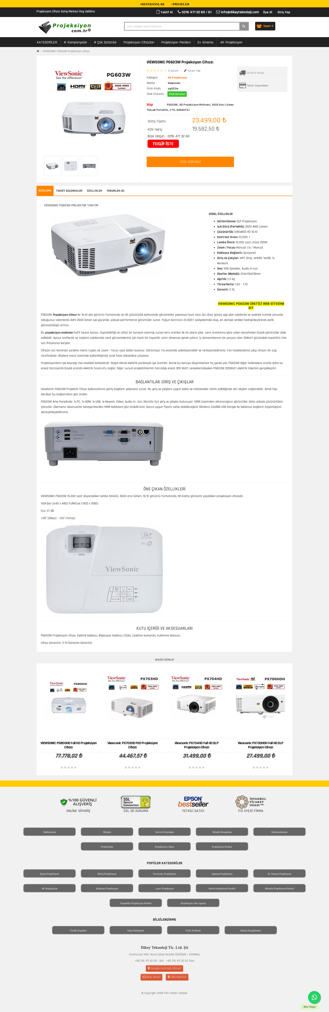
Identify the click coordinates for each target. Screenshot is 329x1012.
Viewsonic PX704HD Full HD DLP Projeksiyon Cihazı (196, 745)
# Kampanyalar (75, 42)
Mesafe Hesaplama (222, 832)
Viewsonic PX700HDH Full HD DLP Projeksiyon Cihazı (260, 745)
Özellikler (94, 191)
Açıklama (45, 190)
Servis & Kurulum (164, 832)
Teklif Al (165, 12)
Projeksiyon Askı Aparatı (193, 903)
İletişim (107, 832)
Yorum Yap (192, 71)
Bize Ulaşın (151, 977)
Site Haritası (177, 977)
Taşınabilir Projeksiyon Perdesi (135, 903)
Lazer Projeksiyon (164, 888)
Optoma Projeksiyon (222, 873)
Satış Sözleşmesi (135, 930)
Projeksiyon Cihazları (138, 42)
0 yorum (173, 71)
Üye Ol (267, 12)
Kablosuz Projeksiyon (107, 888)
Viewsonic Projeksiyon (164, 873)
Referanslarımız (280, 832)
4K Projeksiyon (231, 42)
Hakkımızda (49, 832)
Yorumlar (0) (115, 191)
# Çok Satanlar (105, 42)
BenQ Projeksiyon (107, 873)
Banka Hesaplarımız (250, 930)
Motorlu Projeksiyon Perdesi (279, 888)
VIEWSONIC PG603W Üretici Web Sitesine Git (251, 305)
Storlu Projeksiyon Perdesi (222, 888)
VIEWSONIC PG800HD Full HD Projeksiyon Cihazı (68, 745)
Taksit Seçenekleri (258, 86)
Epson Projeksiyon (49, 873)
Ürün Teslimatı (193, 930)
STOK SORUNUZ (190, 162)
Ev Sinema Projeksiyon (279, 873)
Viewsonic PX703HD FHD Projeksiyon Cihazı (132, 745)
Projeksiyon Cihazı (164, 846)
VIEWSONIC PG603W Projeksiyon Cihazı (66, 51)
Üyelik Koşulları (78, 930)
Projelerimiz (107, 846)
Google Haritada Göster (164, 968)
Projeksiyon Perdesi (176, 42)
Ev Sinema (205, 42)
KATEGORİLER (47, 42)
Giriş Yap (284, 12)
